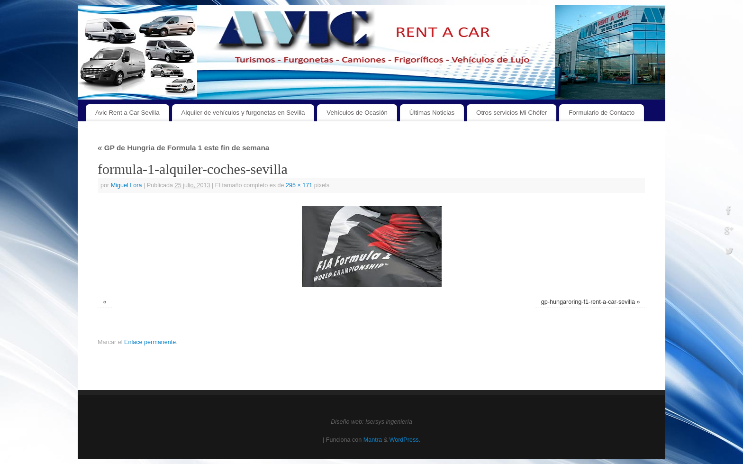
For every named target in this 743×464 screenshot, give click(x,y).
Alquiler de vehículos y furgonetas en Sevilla (243, 112)
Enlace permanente (150, 342)
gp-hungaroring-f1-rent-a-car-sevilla (588, 302)
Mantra (372, 440)
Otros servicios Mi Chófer (511, 112)
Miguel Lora (126, 185)
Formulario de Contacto (601, 112)
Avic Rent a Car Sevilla (127, 112)
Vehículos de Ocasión (357, 112)
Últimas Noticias (431, 112)
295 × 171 (299, 185)
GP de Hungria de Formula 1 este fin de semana (183, 148)
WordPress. (404, 440)
